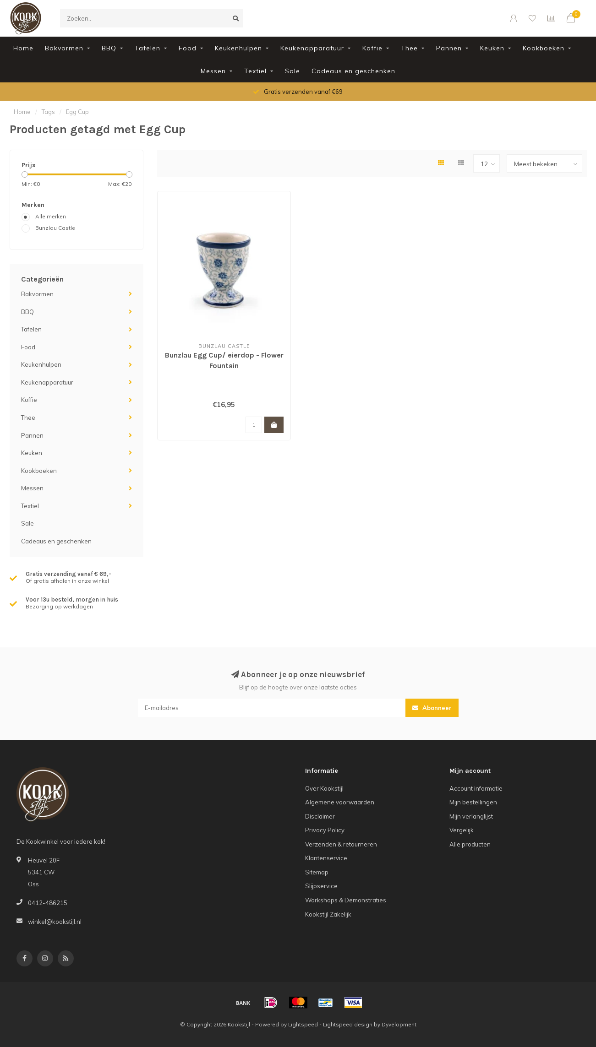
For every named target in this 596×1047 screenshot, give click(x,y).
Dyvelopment (399, 1024)
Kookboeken (543, 48)
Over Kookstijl (324, 788)
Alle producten (470, 844)
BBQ (109, 48)
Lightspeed (303, 1024)
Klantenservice (326, 858)
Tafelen (147, 48)
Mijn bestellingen (473, 802)
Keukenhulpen (238, 48)
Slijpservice (321, 886)
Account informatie (476, 788)
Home (23, 48)
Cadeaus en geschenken (353, 71)
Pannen (449, 48)
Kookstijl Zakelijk (328, 914)
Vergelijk (461, 830)
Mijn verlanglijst (471, 816)
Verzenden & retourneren (341, 844)
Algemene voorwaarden (339, 802)
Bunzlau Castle (55, 227)
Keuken (492, 48)
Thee (409, 48)
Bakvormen (64, 48)
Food (188, 48)
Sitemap (316, 872)
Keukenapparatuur (312, 48)
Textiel (255, 71)
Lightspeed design (347, 1024)
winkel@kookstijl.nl (55, 921)
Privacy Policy (324, 830)
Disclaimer (320, 816)
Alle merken (50, 216)
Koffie (372, 48)
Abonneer (432, 707)
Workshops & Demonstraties (345, 900)
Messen (213, 71)
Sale (292, 71)
